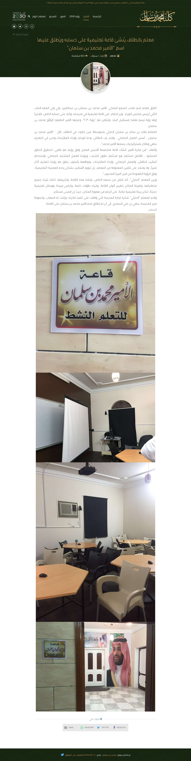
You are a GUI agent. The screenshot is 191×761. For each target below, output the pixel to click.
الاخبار (86, 16)
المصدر (152, 210)
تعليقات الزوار (39, 16)
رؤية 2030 (74, 16)
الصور (63, 16)
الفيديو (52, 16)
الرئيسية (97, 16)
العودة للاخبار (20, 34)
